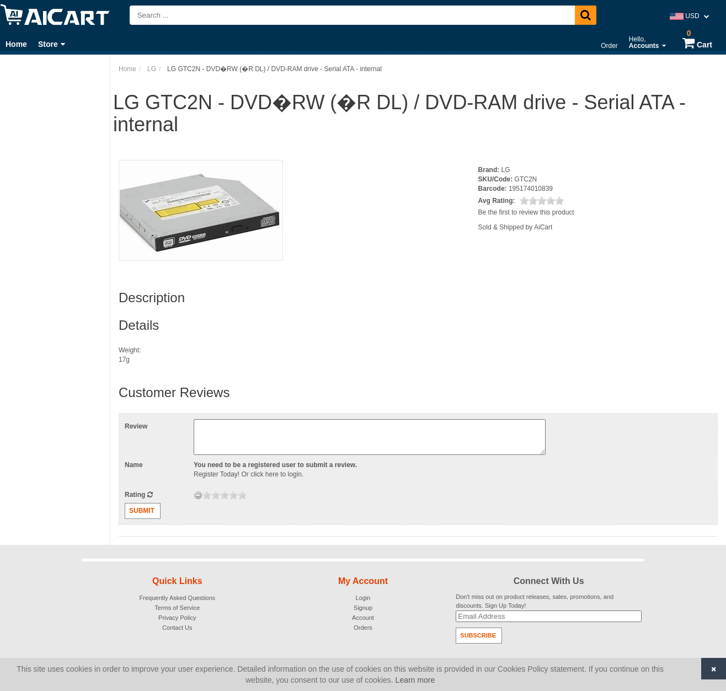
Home (16, 44)
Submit (141, 511)
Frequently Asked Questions (178, 597)
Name (134, 465)
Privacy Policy (177, 617)
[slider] (542, 200)
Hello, (647, 42)
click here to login (276, 474)
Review (136, 426)
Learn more (415, 680)
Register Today (216, 474)
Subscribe (478, 635)
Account (363, 617)
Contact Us (177, 627)
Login (363, 597)
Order (609, 45)
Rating (139, 495)
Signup (363, 607)
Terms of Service (177, 607)
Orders (363, 627)
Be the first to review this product (526, 212)
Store (51, 44)
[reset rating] (198, 495)
